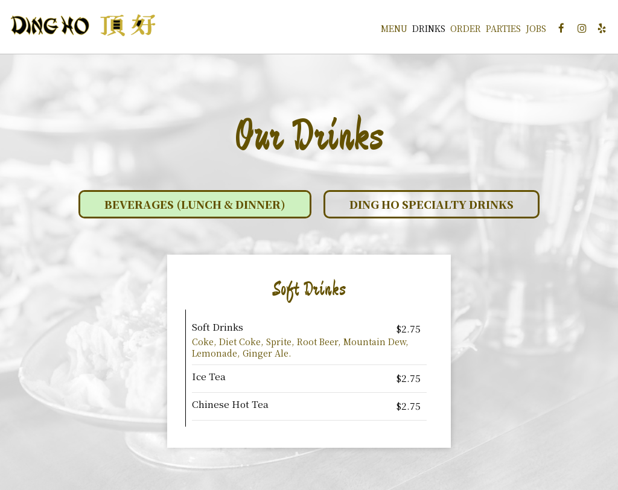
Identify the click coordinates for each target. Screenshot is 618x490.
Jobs (529, 30)
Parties (496, 30)
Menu (387, 30)
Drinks (422, 30)
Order (459, 30)
